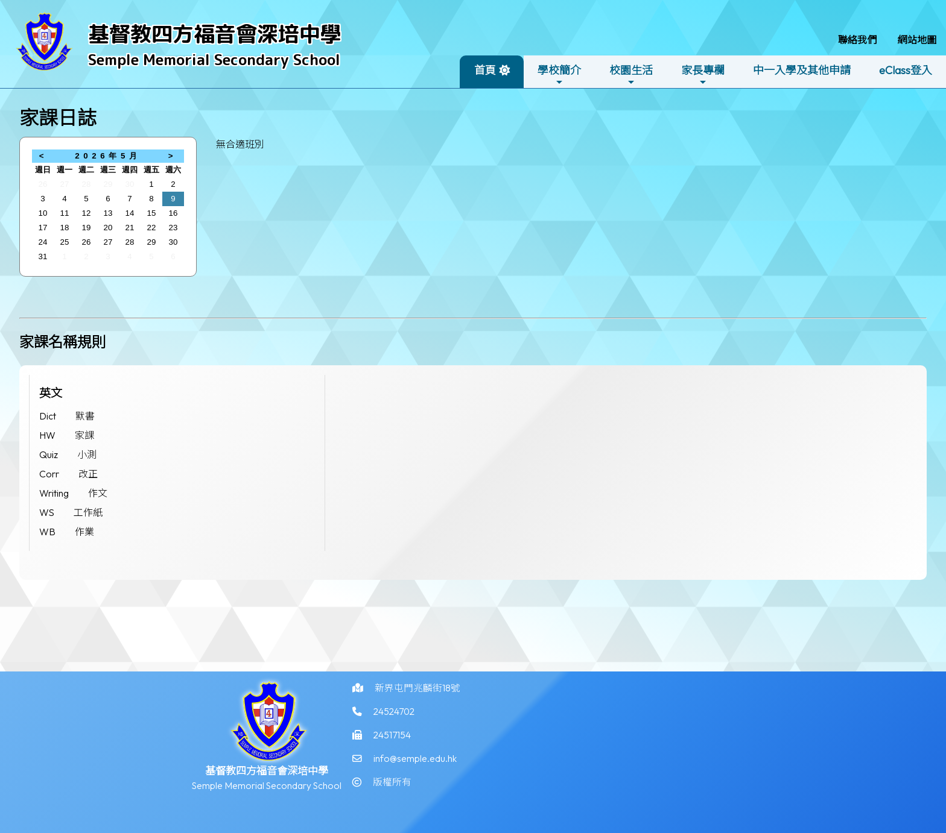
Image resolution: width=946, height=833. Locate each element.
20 (108, 227)
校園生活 (631, 75)
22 (151, 227)
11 (64, 213)
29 (108, 184)
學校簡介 (559, 75)
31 (43, 256)
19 (86, 227)
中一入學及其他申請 (802, 70)
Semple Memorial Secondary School (214, 59)
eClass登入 (905, 70)
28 (86, 184)
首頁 (485, 70)
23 (173, 227)
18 (64, 227)
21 (130, 227)
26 (43, 184)
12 (86, 213)
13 (108, 213)
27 (64, 184)
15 (151, 213)
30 (130, 184)
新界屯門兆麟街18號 (417, 700)
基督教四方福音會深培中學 (214, 33)
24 (43, 242)
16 (173, 213)
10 (43, 213)
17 (43, 227)
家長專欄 (703, 75)
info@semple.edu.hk (415, 773)
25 (64, 242)
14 (130, 213)
